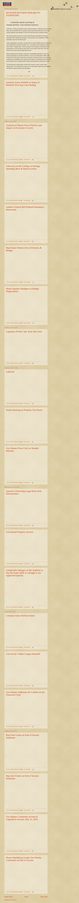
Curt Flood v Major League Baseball (23, 654)
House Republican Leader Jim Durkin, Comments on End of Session (24, 858)
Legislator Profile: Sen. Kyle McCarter (24, 331)
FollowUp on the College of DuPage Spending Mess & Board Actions (23, 167)
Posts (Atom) (13, 899)
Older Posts (44, 897)
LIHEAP (10, 371)
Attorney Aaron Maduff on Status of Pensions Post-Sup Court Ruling (23, 83)
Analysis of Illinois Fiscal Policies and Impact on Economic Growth (24, 126)
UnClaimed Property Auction (19, 532)
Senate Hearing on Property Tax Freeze (24, 410)
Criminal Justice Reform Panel (20, 615)
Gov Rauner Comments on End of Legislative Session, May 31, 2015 (22, 818)
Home (26, 897)
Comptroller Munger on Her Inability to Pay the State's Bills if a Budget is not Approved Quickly (24, 573)
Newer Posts (8, 897)
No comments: (27, 75)
